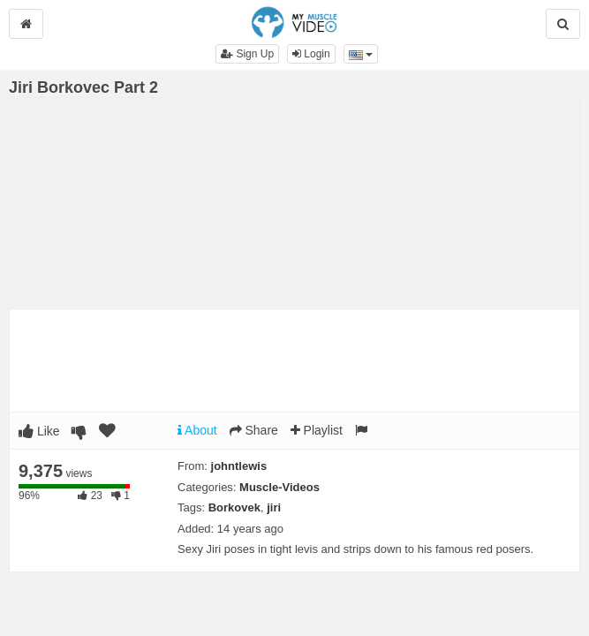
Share (254, 430)
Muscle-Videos (279, 487)
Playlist (317, 430)
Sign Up (247, 54)
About (197, 430)
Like (39, 431)
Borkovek (234, 507)
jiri (274, 507)
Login (311, 54)
